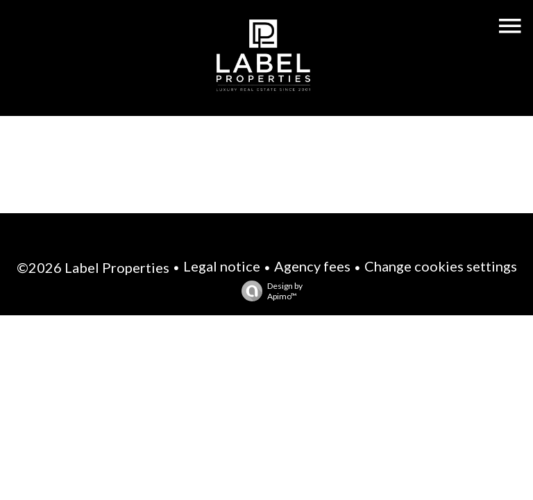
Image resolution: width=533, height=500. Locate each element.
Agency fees (312, 266)
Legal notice (221, 266)
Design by (269, 291)
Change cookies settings (440, 266)
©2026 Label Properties (93, 267)
